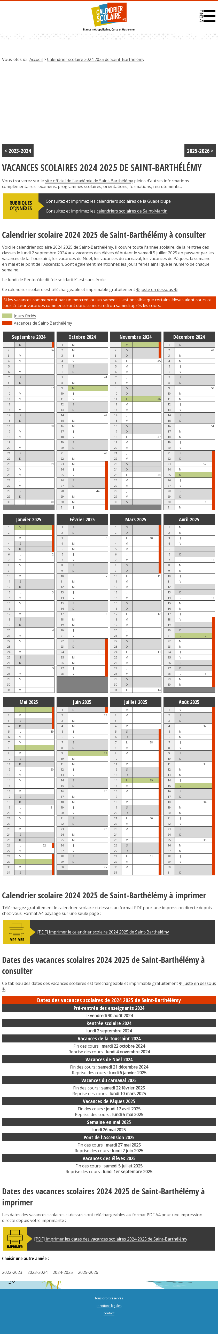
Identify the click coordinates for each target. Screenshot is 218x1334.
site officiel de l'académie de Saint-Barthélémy (89, 181)
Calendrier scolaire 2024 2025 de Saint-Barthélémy (95, 59)
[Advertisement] (109, 105)
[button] (207, 16)
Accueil (36, 59)
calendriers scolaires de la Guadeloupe (134, 201)
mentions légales (109, 1306)
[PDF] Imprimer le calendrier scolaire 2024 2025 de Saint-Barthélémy (103, 932)
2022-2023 (12, 1272)
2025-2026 (88, 1272)
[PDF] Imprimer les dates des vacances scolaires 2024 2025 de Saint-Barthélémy (110, 1239)
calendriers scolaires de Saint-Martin (132, 211)
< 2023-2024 (18, 150)
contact (109, 1313)
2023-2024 (37, 1272)
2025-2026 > (200, 150)
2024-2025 (63, 1272)
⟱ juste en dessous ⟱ (156, 289)
